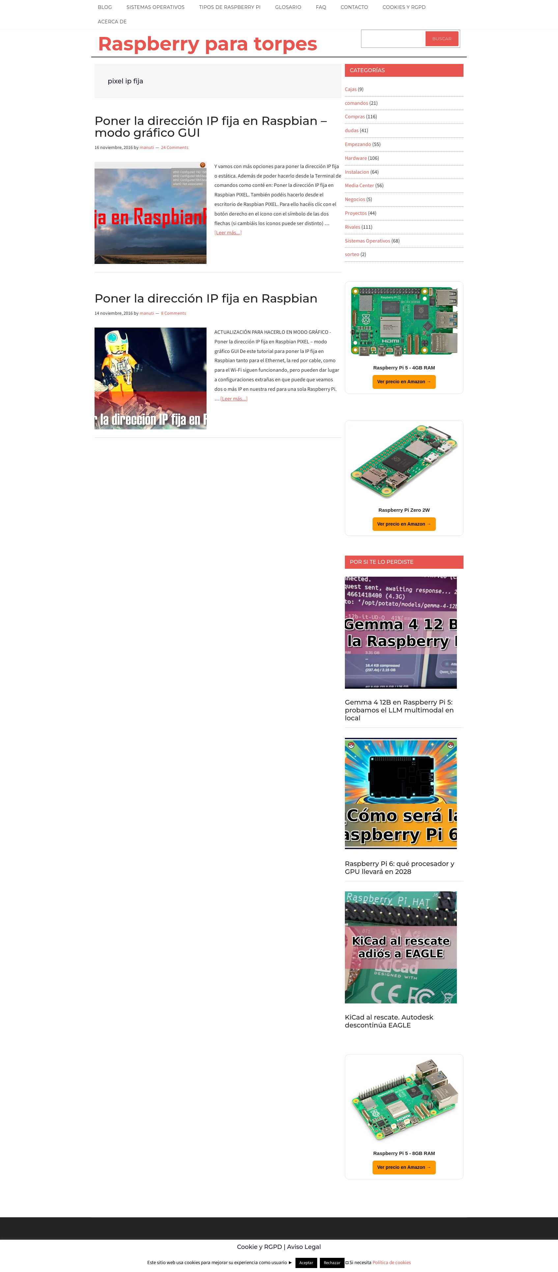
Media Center (359, 185)
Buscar (442, 38)
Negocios (355, 199)
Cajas (351, 89)
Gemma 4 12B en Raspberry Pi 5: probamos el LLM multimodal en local (399, 710)
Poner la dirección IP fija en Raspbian (206, 298)
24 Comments (174, 147)
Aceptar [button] (306, 1263)
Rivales (352, 227)
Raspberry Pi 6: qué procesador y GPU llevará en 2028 (399, 868)
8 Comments (173, 313)
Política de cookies (392, 1262)
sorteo (352, 254)
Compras (355, 116)
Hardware (356, 158)
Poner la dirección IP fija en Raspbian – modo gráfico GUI (211, 126)
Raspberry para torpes (207, 43)
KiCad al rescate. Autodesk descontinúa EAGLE (389, 1021)
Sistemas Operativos (367, 241)
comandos (356, 103)
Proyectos (356, 213)
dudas (352, 130)
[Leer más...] (228, 232)
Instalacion (357, 172)
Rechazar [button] (332, 1263)
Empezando (358, 144)
